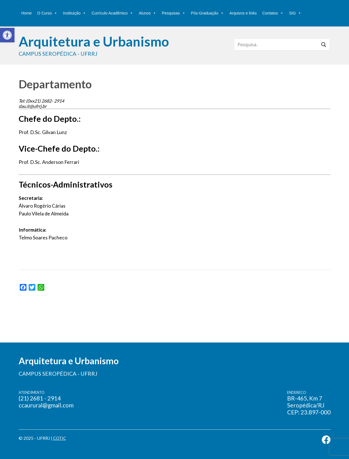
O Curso (47, 13)
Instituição (74, 13)
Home (26, 13)
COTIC (60, 438)
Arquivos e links (243, 13)
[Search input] (278, 44)
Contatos (273, 13)
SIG (295, 13)
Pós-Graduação (207, 13)
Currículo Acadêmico (112, 13)
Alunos (147, 13)
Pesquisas (174, 13)
